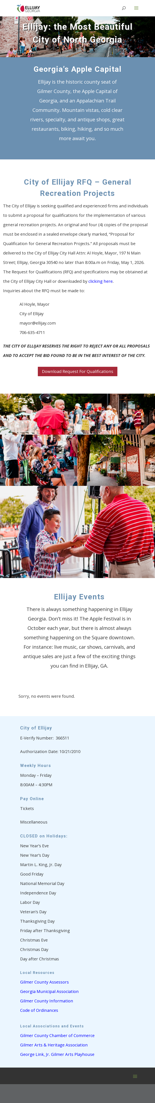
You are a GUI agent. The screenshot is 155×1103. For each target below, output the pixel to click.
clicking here (100, 281)
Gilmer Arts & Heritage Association (54, 1045)
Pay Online (32, 798)
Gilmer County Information (46, 1001)
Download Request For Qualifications (77, 371)
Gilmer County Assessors (44, 982)
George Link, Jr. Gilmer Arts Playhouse (57, 1054)
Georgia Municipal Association (49, 991)
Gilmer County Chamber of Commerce (57, 1035)
